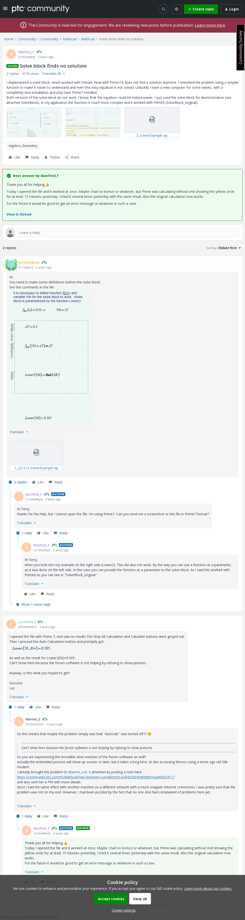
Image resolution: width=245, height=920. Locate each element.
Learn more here (210, 25)
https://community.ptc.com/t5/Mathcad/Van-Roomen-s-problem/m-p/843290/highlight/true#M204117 (96, 777)
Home (8, 39)
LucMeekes (27, 622)
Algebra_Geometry (23, 145)
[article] (122, 373)
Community (27, 39)
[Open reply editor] (122, 232)
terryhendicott (29, 262)
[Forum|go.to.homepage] (40, 9)
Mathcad (70, 39)
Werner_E (33, 719)
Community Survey (240, 47)
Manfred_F (26, 52)
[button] (5, 10)
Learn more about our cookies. (208, 888)
